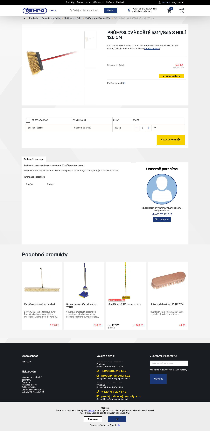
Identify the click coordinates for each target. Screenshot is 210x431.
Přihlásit (166, 2)
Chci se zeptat (162, 219)
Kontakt (120, 2)
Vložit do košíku (171, 139)
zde (118, 425)
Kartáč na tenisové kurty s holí (39, 304)
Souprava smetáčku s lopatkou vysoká (81, 305)
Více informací (152, 48)
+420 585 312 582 (111, 371)
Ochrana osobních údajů (33, 390)
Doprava (26, 382)
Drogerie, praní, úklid (51, 18)
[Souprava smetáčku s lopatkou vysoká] (84, 280)
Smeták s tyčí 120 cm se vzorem (124, 304)
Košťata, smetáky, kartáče (97, 18)
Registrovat (178, 2)
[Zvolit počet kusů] (143, 128)
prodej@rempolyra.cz (113, 375)
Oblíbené (110, 2)
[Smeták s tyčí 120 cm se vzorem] (126, 280)
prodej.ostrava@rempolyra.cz (119, 396)
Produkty (70, 2)
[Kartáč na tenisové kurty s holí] (42, 280)
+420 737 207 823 (162, 214)
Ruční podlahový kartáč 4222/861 (167, 304)
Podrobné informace (33, 159)
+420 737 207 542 (111, 391)
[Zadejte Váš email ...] (169, 363)
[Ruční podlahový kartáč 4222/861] (168, 280)
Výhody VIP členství (33, 392)
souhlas (91, 410)
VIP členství (98, 2)
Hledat (110, 10)
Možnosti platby (29, 385)
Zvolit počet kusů (171, 76)
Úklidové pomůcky (73, 18)
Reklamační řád (29, 387)
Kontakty (26, 362)
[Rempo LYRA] (39, 9)
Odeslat (158, 378)
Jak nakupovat (84, 2)
